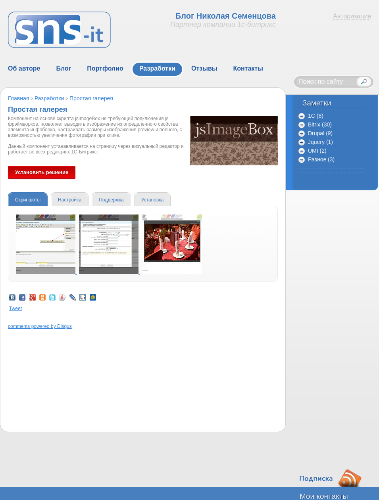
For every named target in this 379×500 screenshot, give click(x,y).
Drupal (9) (320, 133)
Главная (18, 98)
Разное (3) (321, 160)
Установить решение (41, 172)
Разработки (49, 98)
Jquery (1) (320, 142)
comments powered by (40, 326)
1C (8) (315, 116)
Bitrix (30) (320, 125)
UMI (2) (317, 151)
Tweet (15, 308)
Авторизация (352, 16)
